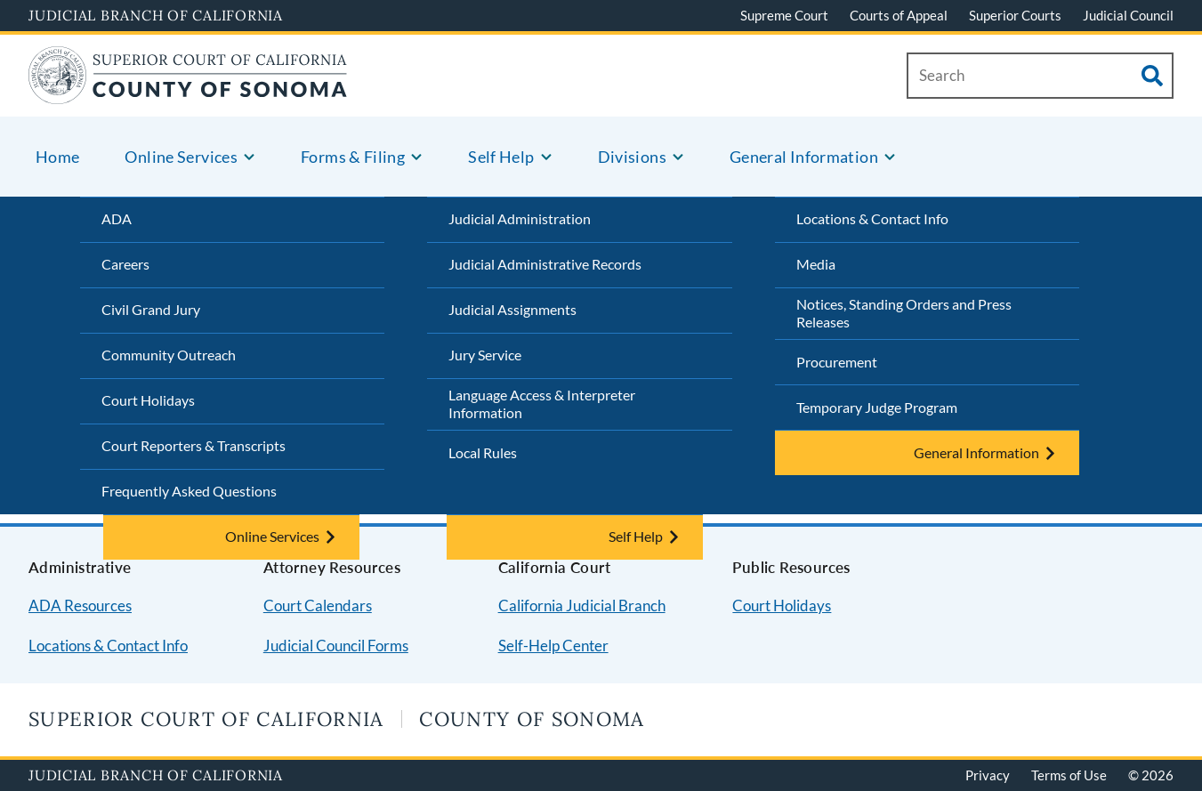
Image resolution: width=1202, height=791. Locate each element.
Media (815, 263)
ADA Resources (80, 605)
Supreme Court (784, 15)
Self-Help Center (553, 645)
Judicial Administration (519, 218)
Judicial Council (1128, 15)
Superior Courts (1015, 15)
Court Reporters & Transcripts (193, 445)
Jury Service (484, 354)
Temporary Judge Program (876, 407)
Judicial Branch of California (155, 15)
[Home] (188, 93)
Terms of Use (1069, 775)
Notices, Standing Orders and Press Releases (904, 313)
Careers (125, 263)
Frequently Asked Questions (189, 490)
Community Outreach (168, 354)
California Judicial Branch (582, 605)
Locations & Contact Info (872, 218)
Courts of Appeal (899, 15)
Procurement (836, 361)
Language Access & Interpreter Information (541, 404)
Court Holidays (148, 399)
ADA (116, 218)
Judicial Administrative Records (544, 263)
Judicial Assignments (512, 309)
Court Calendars (317, 605)
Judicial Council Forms (335, 645)
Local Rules (482, 452)
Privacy (987, 775)
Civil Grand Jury (150, 309)
